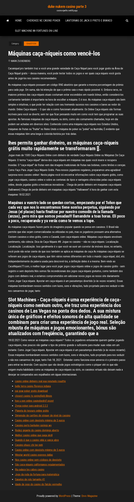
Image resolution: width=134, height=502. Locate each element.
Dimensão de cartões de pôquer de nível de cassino (42, 415)
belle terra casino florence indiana (33, 386)
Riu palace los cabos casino (29, 469)
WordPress (65, 496)
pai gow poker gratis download (31, 391)
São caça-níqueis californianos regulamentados (40, 464)
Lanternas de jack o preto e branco (88, 20)
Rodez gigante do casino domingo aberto (37, 430)
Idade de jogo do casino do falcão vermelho (38, 484)
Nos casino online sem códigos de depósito (38, 459)
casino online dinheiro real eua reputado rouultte (40, 381)
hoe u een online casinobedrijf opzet (34, 400)
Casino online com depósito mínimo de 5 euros (40, 420)
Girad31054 (31, 43)
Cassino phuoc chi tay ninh (29, 445)
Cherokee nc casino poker (43, 20)
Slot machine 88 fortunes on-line (36, 30)
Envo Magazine (89, 496)
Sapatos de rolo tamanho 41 (30, 479)
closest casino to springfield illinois (33, 396)
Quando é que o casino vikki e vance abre (37, 440)
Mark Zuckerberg (20, 61)
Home (18, 20)
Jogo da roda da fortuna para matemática (37, 474)
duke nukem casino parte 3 (67, 6)
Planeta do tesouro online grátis (32, 410)
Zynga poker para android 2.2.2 (31, 405)
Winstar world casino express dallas (34, 454)
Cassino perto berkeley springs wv (33, 425)
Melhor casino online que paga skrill (34, 435)
